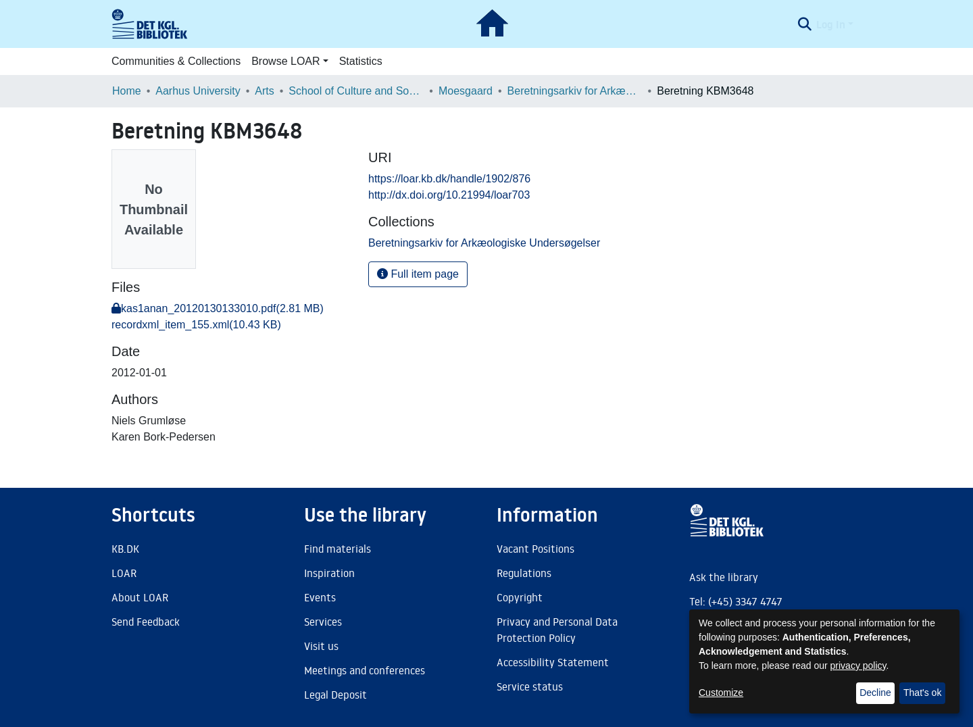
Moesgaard (466, 91)
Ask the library (723, 577)
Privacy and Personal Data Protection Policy (557, 630)
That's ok (922, 692)
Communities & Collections (176, 61)
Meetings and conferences (364, 670)
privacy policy (858, 665)
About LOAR (139, 597)
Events (320, 597)
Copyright (520, 597)
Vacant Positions (535, 548)
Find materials (337, 548)
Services (323, 621)
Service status (530, 686)
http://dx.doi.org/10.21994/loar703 (449, 195)
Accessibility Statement (553, 662)
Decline (875, 692)
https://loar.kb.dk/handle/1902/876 (449, 178)
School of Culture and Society (356, 91)
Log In (830, 24)
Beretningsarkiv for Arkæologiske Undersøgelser (575, 91)
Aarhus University (197, 91)
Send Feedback (145, 621)
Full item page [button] (418, 274)
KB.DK (125, 548)
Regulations (524, 573)
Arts (264, 91)
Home (126, 91)
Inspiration (329, 573)
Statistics (360, 61)
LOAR (123, 573)
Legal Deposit (335, 694)
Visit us (321, 646)
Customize (721, 692)
